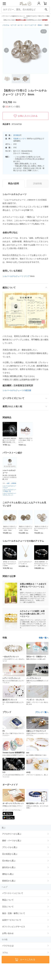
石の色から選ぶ (9, 861)
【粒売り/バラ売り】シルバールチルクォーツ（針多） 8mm (10, 528)
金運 (8, 483)
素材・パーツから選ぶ (11, 840)
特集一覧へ (43, 638)
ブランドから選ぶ (9, 847)
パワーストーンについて (12, 893)
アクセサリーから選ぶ (11, 834)
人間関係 (13, 483)
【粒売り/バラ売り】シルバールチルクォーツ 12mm (41, 528)
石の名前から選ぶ (9, 854)
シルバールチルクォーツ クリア (16, 276)
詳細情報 (37, 183)
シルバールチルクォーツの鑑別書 (17, 390)
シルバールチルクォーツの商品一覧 (9, 490)
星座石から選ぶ (9, 881)
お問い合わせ (8, 933)
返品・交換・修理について (13, 913)
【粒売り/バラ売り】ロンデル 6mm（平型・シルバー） (25, 440)
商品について (8, 900)
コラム (5, 952)
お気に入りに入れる (26, 116)
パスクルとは (8, 946)
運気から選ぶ (8, 874)
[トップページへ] (25, 6)
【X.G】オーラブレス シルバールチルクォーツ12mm (9, 563)
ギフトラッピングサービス (13, 927)
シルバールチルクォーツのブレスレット (9, 494)
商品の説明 (13, 183)
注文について (8, 906)
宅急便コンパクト (19, 139)
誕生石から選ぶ (9, 867)
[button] (6, 50)
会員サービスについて (11, 920)
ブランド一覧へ (41, 712)
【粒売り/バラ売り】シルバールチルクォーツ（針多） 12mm (25, 528)
